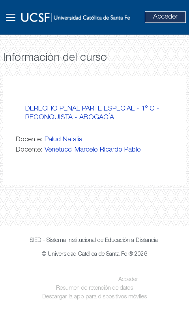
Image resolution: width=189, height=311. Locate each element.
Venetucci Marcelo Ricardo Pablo (93, 150)
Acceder (165, 17)
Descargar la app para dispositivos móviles (94, 297)
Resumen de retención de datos (94, 288)
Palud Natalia (63, 139)
